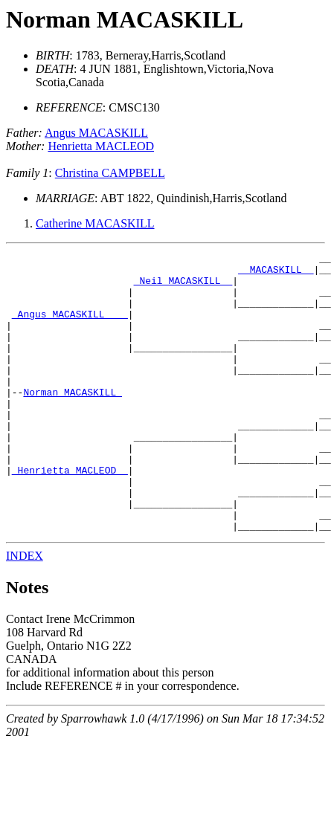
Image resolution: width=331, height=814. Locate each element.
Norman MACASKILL (124, 19)
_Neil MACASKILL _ (183, 287)
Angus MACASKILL (96, 132)
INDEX (24, 611)
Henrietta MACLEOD (101, 146)
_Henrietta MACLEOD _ (70, 514)
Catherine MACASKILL (95, 223)
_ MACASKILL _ (275, 273)
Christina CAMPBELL (110, 173)
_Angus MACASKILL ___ (70, 327)
